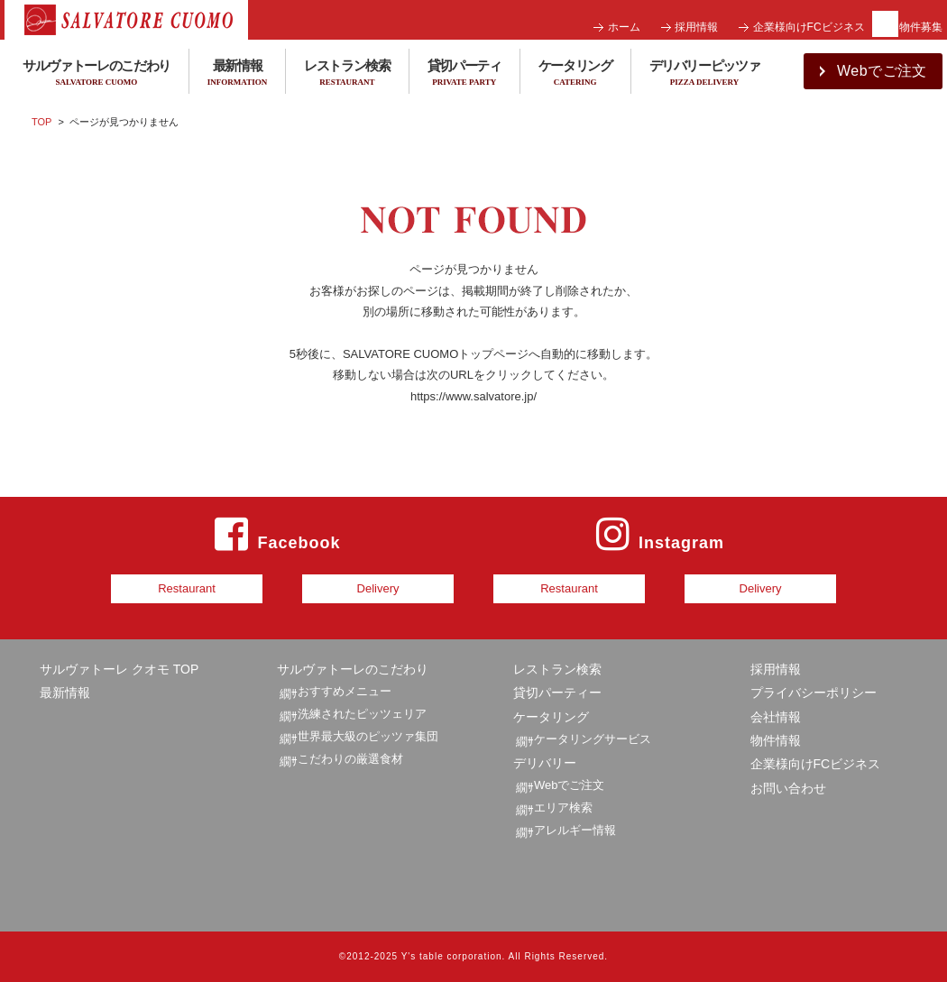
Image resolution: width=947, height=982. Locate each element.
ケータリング (575, 73)
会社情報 (775, 717)
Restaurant (187, 588)
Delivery (378, 588)
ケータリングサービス (592, 739)
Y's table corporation (451, 956)
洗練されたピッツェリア (362, 713)
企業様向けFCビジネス (809, 27)
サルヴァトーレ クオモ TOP (119, 669)
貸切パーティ (464, 73)
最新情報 (237, 73)
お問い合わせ (788, 788)
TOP (41, 121)
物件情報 (775, 740)
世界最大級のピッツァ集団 (368, 736)
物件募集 (920, 27)
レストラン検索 (347, 73)
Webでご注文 (569, 785)
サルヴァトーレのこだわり (352, 669)
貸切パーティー (557, 692)
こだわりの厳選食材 (350, 759)
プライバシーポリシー (813, 692)
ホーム (624, 27)
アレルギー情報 (575, 830)
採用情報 (696, 27)
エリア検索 (563, 807)
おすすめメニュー (344, 691)
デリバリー (544, 763)
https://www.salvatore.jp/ (473, 396)
